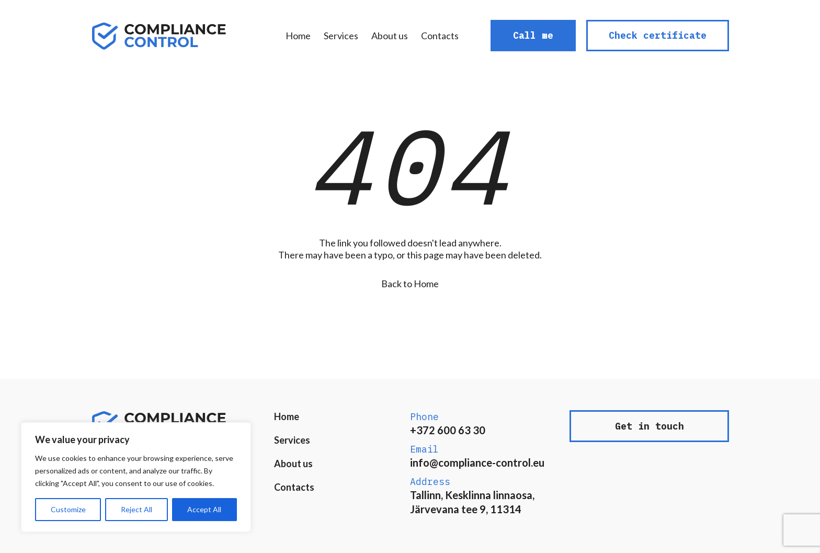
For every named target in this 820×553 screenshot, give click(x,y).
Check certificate (658, 35)
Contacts (440, 35)
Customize (68, 509)
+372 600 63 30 (447, 430)
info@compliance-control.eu (477, 462)
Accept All (204, 509)
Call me (533, 35)
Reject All (136, 509)
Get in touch (649, 426)
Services (341, 35)
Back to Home (410, 283)
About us (389, 35)
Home (298, 35)
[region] (136, 477)
